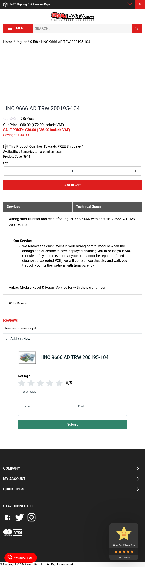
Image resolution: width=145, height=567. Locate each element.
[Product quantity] (72, 171)
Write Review (18, 303)
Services (13, 207)
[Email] (100, 411)
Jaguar (21, 42)
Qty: (5, 163)
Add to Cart (72, 185)
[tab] (37, 207)
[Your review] (72, 396)
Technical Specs (89, 207)
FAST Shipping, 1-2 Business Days (26, 4)
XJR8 (34, 42)
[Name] (44, 411)
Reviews (27, 118)
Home (8, 42)
